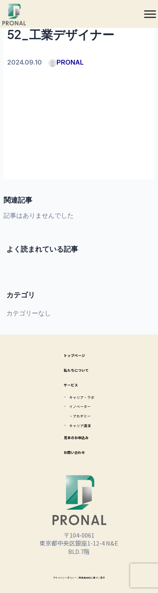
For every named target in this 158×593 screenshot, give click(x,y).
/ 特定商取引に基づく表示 (99, 577)
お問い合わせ (73, 451)
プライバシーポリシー (55, 577)
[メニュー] (150, 14)
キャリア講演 (79, 424)
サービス (67, 384)
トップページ (73, 354)
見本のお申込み (76, 436)
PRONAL (66, 62)
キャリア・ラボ (82, 396)
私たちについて (76, 369)
